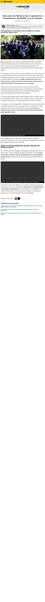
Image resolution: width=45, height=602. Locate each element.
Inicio (2, 11)
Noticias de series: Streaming (27, 11)
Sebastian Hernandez (10, 25)
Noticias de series (18, 11)
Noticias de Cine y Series (9, 11)
